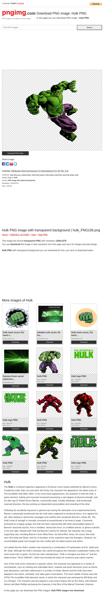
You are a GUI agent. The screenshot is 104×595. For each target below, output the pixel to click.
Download (15, 342)
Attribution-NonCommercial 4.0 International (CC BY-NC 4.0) (39, 171)
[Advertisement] (52, 51)
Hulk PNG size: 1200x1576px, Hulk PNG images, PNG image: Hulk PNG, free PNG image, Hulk (44, 175)
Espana (21, 3)
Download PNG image (15, 153)
